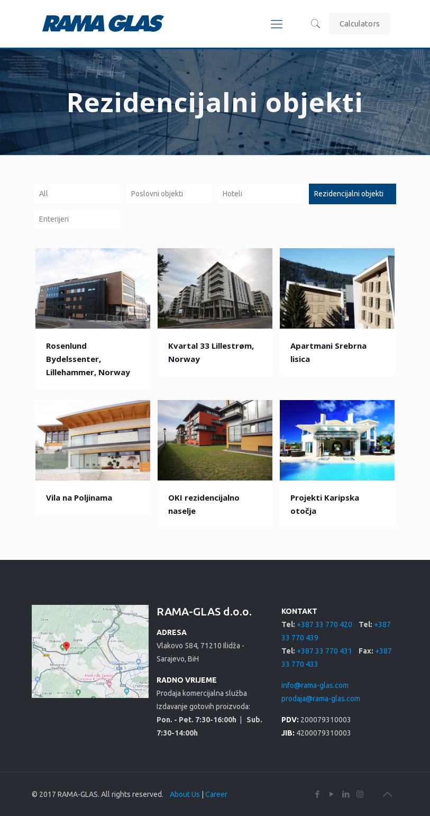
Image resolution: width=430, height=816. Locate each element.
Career (216, 794)
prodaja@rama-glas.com (320, 698)
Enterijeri (54, 219)
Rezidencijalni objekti (348, 193)
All (43, 193)
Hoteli (232, 193)
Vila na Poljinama (79, 497)
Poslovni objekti (157, 193)
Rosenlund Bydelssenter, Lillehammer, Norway (88, 358)
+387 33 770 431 (324, 651)
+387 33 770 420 (324, 624)
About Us (185, 794)
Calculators (360, 23)
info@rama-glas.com (315, 685)
